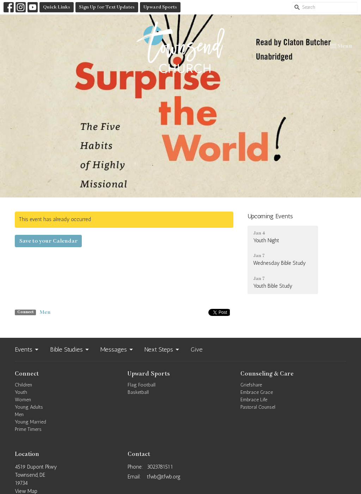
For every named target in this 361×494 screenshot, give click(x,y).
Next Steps (162, 349)
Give (197, 349)
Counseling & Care (267, 373)
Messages (117, 349)
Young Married (30, 422)
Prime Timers (28, 429)
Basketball (138, 392)
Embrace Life (253, 400)
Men (45, 312)
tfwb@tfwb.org (163, 477)
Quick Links (56, 7)
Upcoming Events (270, 216)
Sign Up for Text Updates (107, 7)
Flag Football (141, 385)
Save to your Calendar (48, 241)
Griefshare (251, 385)
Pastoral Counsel (257, 407)
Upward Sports (160, 7)
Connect (27, 373)
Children (23, 385)
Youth (21, 392)
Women (23, 400)
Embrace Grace (256, 392)
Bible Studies (70, 349)
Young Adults (29, 407)
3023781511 (160, 467)
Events (27, 349)
